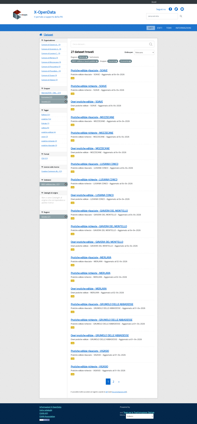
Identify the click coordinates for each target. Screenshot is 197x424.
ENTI (159, 28)
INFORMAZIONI (183, 28)
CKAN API (43, 413)
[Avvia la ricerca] (181, 16)
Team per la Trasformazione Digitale (138, 412)
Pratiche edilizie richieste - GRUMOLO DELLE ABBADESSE (101, 320)
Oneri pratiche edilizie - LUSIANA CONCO (92, 195)
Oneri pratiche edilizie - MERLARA (89, 289)
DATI (150, 28)
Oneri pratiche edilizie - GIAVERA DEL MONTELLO (97, 242)
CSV (72, 78)
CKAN (124, 410)
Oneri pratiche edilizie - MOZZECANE (90, 148)
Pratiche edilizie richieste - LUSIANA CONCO (94, 179)
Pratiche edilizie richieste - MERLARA (90, 273)
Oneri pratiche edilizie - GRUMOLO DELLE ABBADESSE (100, 335)
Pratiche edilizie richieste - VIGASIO (89, 366)
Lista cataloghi (45, 410)
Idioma (122, 415)
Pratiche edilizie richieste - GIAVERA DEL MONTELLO (99, 226)
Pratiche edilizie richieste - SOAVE (89, 86)
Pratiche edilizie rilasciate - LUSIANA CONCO (94, 164)
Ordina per (129, 52)
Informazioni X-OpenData (50, 407)
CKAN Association (47, 416)
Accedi (154, 2)
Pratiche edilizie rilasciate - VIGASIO (90, 351)
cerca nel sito (153, 16)
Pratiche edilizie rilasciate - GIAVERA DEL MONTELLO (99, 211)
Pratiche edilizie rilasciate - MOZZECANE (92, 117)
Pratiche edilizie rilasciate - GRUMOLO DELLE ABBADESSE (102, 304)
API (107, 392)
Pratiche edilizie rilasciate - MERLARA (91, 257)
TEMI (169, 28)
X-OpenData (48, 14)
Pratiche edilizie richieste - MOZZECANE (92, 133)
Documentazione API (119, 392)
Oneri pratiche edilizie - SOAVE (87, 102)
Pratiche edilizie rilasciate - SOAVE (89, 70)
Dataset (48, 35)
